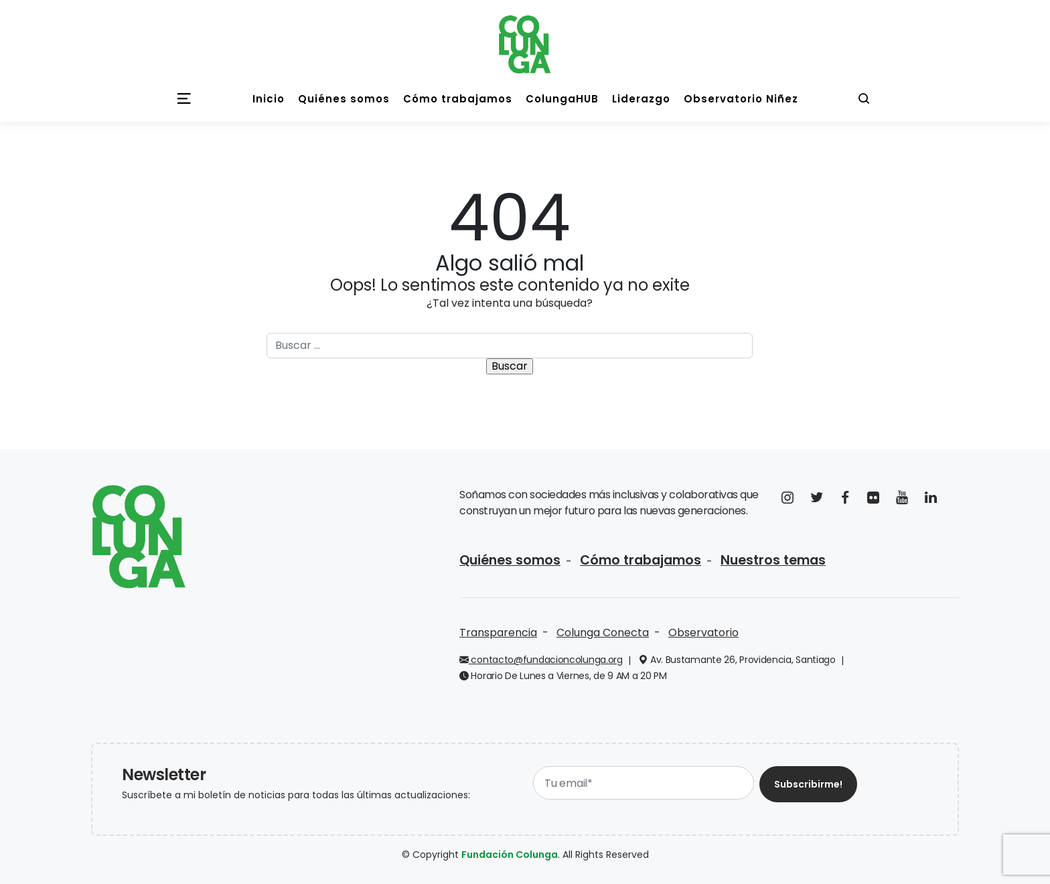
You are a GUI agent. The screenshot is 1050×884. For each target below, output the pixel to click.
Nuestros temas (773, 560)
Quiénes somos (509, 560)
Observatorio (703, 632)
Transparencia (498, 632)
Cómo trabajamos (640, 560)
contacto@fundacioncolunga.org (541, 659)
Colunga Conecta (602, 632)
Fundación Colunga (509, 854)
